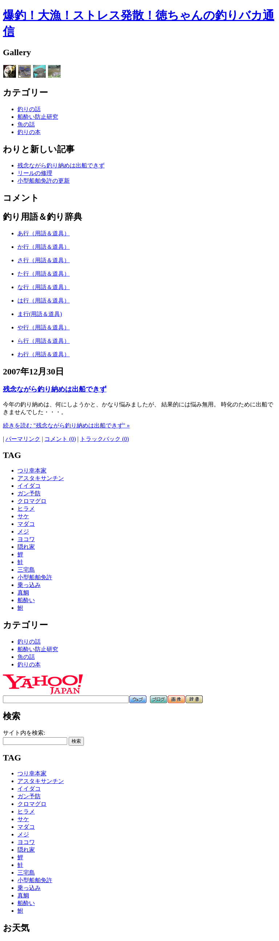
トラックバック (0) (104, 439)
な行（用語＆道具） (43, 287)
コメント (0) (60, 439)
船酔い (26, 600)
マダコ (26, 524)
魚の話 (26, 124)
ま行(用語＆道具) (39, 314)
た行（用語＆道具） (43, 274)
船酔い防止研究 (37, 117)
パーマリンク (22, 439)
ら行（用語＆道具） (43, 341)
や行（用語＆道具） (43, 327)
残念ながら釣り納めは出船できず (61, 165)
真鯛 (23, 592)
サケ (23, 516)
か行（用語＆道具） (43, 247)
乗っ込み (29, 585)
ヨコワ (26, 539)
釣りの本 (29, 132)
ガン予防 (29, 493)
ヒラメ (26, 509)
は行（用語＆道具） (43, 300)
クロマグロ (31, 501)
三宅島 (26, 570)
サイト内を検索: (24, 733)
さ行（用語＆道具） (43, 260)
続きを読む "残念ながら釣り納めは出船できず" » (66, 425)
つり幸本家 (31, 470)
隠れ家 (26, 547)
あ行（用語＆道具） (43, 233)
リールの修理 (34, 173)
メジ (23, 531)
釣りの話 (29, 109)
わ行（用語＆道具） (43, 354)
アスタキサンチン (40, 478)
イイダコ (29, 486)
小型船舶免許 (34, 577)
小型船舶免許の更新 (43, 181)
